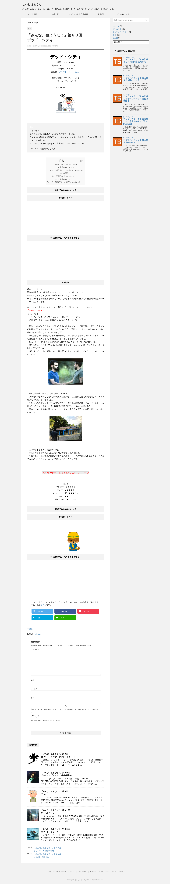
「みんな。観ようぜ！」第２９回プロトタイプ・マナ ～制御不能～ (56, 774)
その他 (115, 38)
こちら (43, 605)
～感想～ (66, 173)
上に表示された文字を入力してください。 (47, 720)
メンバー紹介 (32, 14)
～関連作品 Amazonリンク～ (66, 176)
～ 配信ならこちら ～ (66, 167)
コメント (35, 650)
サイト (33, 698)
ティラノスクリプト (120, 32)
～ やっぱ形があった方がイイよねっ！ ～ (66, 170)
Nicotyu (38, 634)
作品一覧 (55, 14)
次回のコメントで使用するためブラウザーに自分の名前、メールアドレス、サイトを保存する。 (65, 710)
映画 (30, 629)
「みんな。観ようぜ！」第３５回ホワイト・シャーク (55, 830)
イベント (116, 26)
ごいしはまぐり (32, 4)
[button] (80, 161)
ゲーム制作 (117, 29)
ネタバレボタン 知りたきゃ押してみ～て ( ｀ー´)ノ (65, 473)
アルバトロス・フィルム (69, 72)
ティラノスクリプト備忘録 (78, 14)
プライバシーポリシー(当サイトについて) (61, 872)
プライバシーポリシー (124, 14)
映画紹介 (101, 14)
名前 (33, 680)
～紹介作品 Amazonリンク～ (66, 164)
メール (34, 689)
